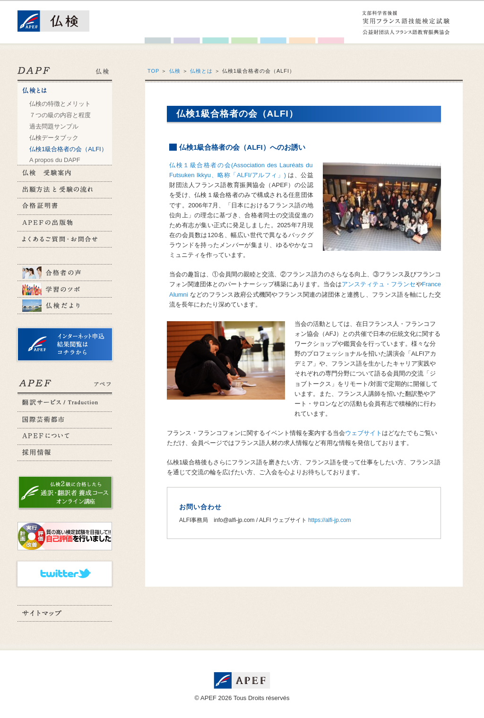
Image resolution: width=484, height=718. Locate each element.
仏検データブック (53, 137)
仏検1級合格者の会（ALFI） (68, 149)
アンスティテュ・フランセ (378, 284)
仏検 (175, 71)
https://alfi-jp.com (329, 520)
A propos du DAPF (54, 159)
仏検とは (201, 71)
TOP (153, 71)
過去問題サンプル (53, 126)
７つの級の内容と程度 (60, 115)
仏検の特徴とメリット (60, 103)
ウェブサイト (363, 432)
